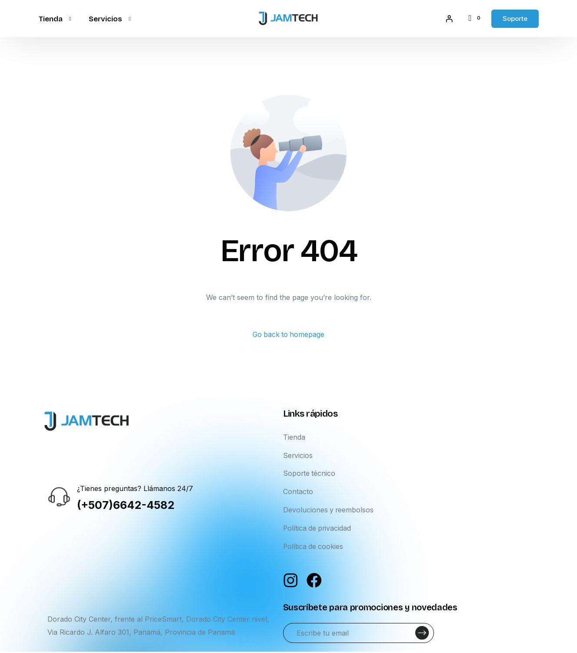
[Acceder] (448, 18)
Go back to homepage (288, 334)
